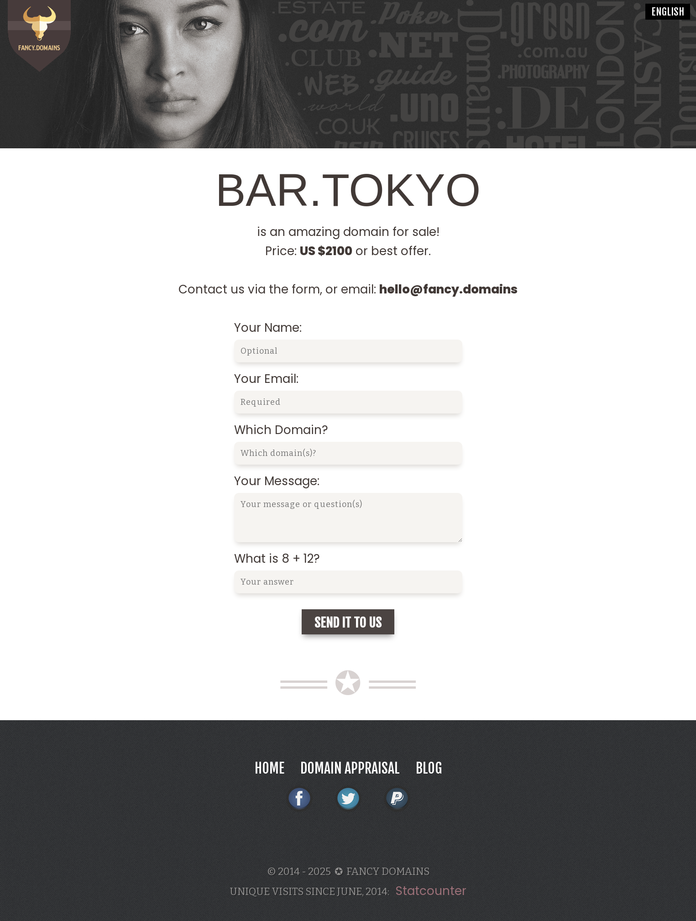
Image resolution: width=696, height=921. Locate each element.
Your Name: (268, 327)
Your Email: (266, 379)
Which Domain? (281, 430)
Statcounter (431, 891)
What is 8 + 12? (277, 558)
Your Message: (276, 481)
